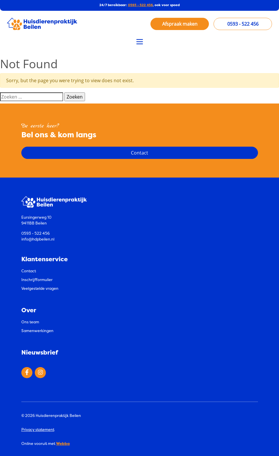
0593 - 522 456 (140, 5)
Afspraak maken (179, 24)
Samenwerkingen (37, 330)
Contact (28, 270)
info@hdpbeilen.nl (37, 239)
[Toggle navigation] (139, 42)
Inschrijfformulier (37, 279)
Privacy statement (37, 429)
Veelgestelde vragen (39, 288)
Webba (63, 443)
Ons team (30, 322)
